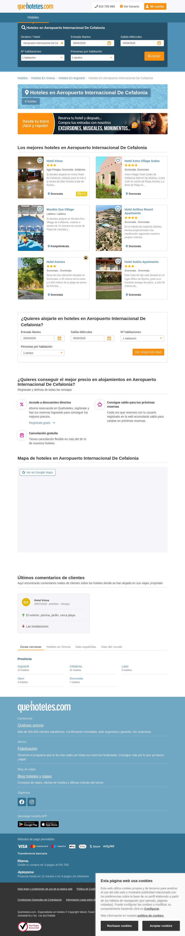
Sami (21, 678)
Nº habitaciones (31, 51)
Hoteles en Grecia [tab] (58, 646)
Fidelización (27, 749)
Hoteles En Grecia (43, 78)
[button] (155, 6)
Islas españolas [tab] (85, 646)
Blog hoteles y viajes (35, 776)
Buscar (154, 56)
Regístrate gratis (42, 422)
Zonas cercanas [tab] (30, 646)
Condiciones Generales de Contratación (40, 899)
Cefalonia (76, 666)
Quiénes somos (31, 725)
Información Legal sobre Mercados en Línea (90, 899)
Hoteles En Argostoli (71, 78)
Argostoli (23, 666)
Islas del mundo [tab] (111, 646)
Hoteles (22, 78)
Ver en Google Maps (37, 472)
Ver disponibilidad (148, 352)
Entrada (81, 37)
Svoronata (76, 678)
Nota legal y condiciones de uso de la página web (45, 888)
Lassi (125, 666)
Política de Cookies (87, 888)
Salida (131, 37)
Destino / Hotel (30, 37)
